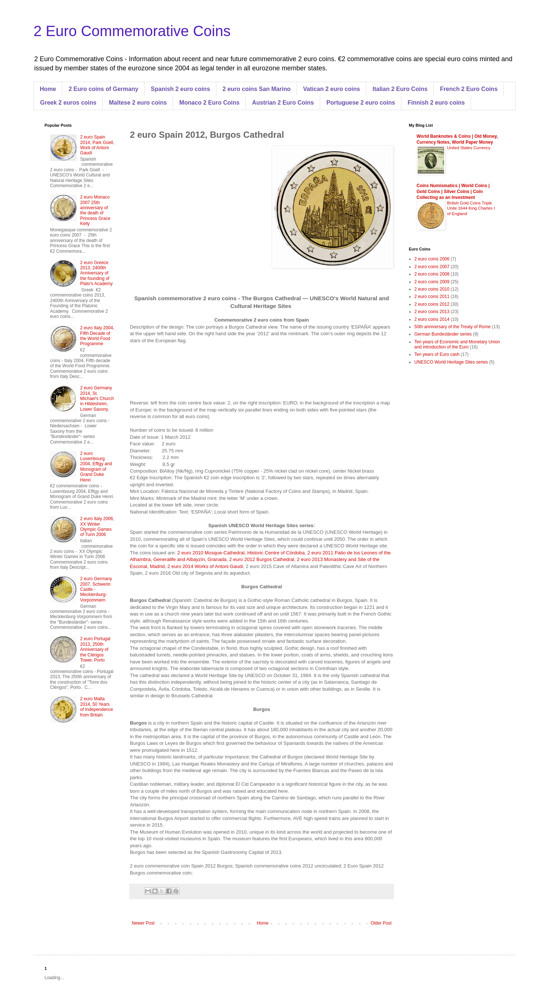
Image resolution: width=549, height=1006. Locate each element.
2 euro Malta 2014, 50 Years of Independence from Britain (96, 706)
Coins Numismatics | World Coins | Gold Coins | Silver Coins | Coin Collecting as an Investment (453, 191)
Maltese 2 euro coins (138, 102)
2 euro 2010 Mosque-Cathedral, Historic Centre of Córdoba (241, 552)
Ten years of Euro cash (437, 354)
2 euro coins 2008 (431, 274)
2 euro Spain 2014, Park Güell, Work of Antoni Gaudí (97, 144)
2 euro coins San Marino (257, 89)
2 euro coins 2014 (431, 319)
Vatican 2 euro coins (331, 89)
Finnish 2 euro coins (436, 102)
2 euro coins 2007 (431, 266)
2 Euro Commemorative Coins (132, 31)
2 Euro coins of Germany (103, 89)
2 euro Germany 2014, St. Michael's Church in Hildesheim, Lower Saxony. (97, 398)
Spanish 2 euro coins (180, 89)
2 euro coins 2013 (431, 311)
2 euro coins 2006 (431, 259)
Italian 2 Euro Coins (399, 89)
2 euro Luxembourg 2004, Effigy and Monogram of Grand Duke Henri (96, 467)
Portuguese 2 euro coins (360, 102)
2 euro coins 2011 (431, 296)
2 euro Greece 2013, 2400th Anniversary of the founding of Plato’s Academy (96, 273)
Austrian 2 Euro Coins (283, 102)
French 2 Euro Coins (468, 89)
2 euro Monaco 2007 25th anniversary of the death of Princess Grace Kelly (95, 210)
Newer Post (143, 923)
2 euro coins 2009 (431, 281)
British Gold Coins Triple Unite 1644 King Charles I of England (471, 208)
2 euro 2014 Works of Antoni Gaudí (205, 566)
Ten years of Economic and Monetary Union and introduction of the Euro (457, 344)
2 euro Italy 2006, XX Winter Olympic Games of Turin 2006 (97, 526)
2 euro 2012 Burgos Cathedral (261, 559)
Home (48, 89)
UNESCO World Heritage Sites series (451, 362)
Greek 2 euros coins (68, 102)
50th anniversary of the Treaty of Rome (452, 326)
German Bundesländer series (443, 334)
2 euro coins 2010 (431, 289)
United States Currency (468, 148)
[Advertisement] (192, 211)
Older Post (381, 923)
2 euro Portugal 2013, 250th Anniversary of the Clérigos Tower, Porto (95, 649)
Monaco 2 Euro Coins (209, 102)
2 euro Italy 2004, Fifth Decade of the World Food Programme (97, 335)
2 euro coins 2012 (431, 304)
